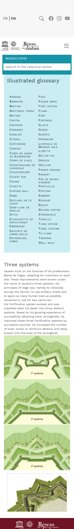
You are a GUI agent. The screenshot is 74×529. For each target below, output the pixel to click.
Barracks (16, 101)
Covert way (17, 176)
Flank (42, 110)
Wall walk (46, 242)
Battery (15, 115)
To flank (45, 233)
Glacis (43, 125)
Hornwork (45, 139)
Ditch (13, 214)
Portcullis (46, 186)
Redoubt (44, 200)
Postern (44, 190)
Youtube (67, 18)
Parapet (44, 174)
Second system (49, 209)
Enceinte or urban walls (18, 232)
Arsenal (15, 96)
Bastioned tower (21, 110)
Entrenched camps (18, 239)
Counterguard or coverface (22, 166)
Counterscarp (19, 172)
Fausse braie (47, 101)
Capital (14, 120)
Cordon (15, 148)
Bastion (15, 106)
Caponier (15, 125)
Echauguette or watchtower (21, 221)
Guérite (44, 134)
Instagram (59, 18)
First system (47, 106)
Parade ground (49, 169)
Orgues (43, 160)
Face (42, 96)
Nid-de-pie (46, 155)
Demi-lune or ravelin (19, 209)
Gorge (43, 129)
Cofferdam (17, 143)
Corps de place (20, 160)
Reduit (43, 205)
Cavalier (15, 134)
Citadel (15, 139)
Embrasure (17, 226)
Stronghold (47, 214)
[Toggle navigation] (66, 46)
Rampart (44, 195)
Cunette (15, 186)
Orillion (44, 165)
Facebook (51, 18)
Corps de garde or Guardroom (20, 155)
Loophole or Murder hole (48, 145)
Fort (42, 115)
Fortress (45, 120)
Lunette (44, 150)
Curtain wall (19, 190)
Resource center (16, 58)
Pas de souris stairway (48, 181)
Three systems (49, 228)
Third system (47, 223)
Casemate (16, 129)
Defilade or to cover (20, 202)
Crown (14, 181)
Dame (13, 195)
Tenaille (44, 219)
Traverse (45, 238)
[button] (37, 402)
